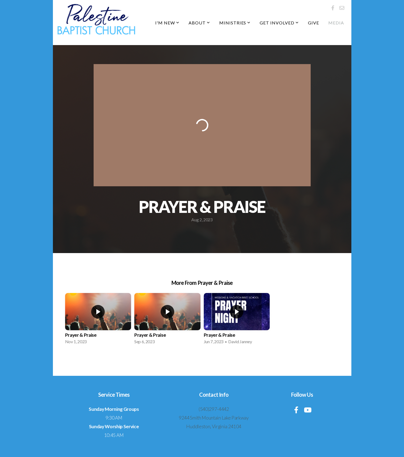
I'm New (167, 22)
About (199, 22)
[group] (98, 320)
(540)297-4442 (214, 409)
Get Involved (279, 22)
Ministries (235, 22)
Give (313, 22)
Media (336, 22)
